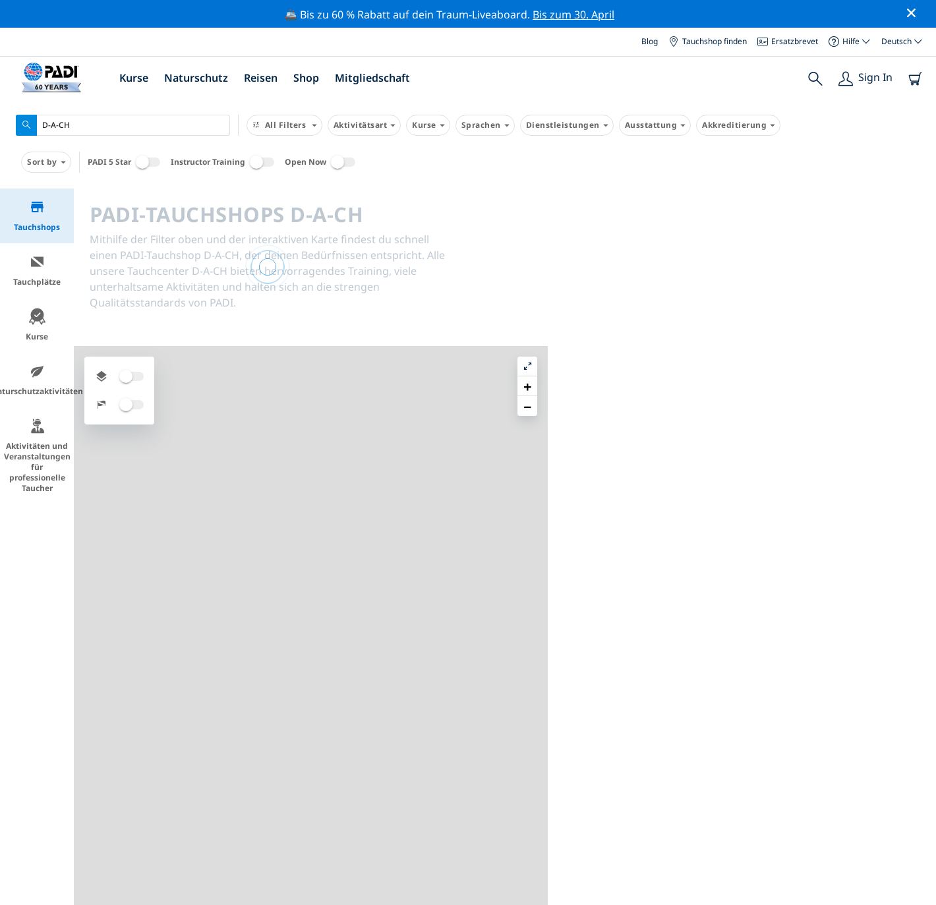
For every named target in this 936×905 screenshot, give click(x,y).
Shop (306, 78)
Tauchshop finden (707, 41)
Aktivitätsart (364, 125)
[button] (915, 229)
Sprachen (485, 125)
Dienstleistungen (567, 125)
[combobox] (123, 125)
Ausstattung (655, 125)
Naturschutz (196, 78)
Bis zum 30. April (573, 14)
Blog (649, 41)
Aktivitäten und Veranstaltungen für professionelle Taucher (37, 456)
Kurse (133, 78)
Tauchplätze (37, 270)
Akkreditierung (738, 125)
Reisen (261, 78)
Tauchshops (37, 216)
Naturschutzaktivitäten (37, 380)
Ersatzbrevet (787, 41)
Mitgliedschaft (372, 78)
